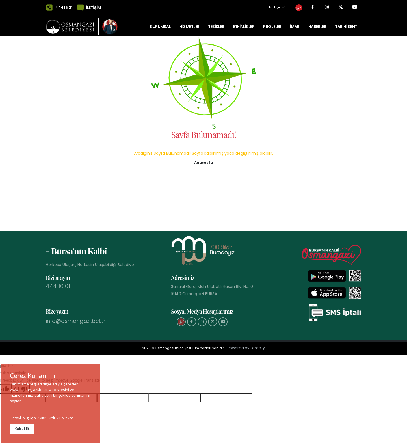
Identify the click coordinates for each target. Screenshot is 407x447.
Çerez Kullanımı (32, 375)
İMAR (295, 24)
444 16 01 (63, 6)
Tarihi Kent (346, 24)
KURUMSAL (160, 24)
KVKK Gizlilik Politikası (56, 417)
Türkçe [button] (271, 6)
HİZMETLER (189, 24)
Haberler (317, 24)
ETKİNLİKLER (243, 24)
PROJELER (272, 24)
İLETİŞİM (93, 6)
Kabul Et (22, 428)
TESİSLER (216, 24)
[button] (203, 162)
